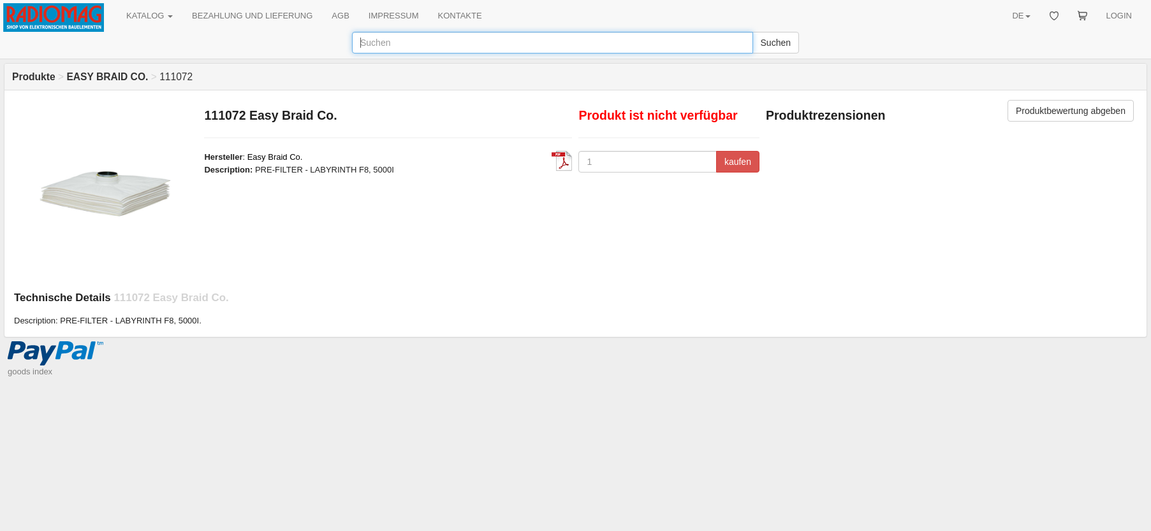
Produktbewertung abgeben (1070, 111)
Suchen (776, 43)
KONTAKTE (460, 15)
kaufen (737, 162)
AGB (340, 15)
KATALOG (149, 15)
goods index (30, 371)
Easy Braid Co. (275, 157)
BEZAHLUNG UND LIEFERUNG (252, 15)
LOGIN (1119, 15)
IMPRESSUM (394, 15)
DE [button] (1021, 15)
